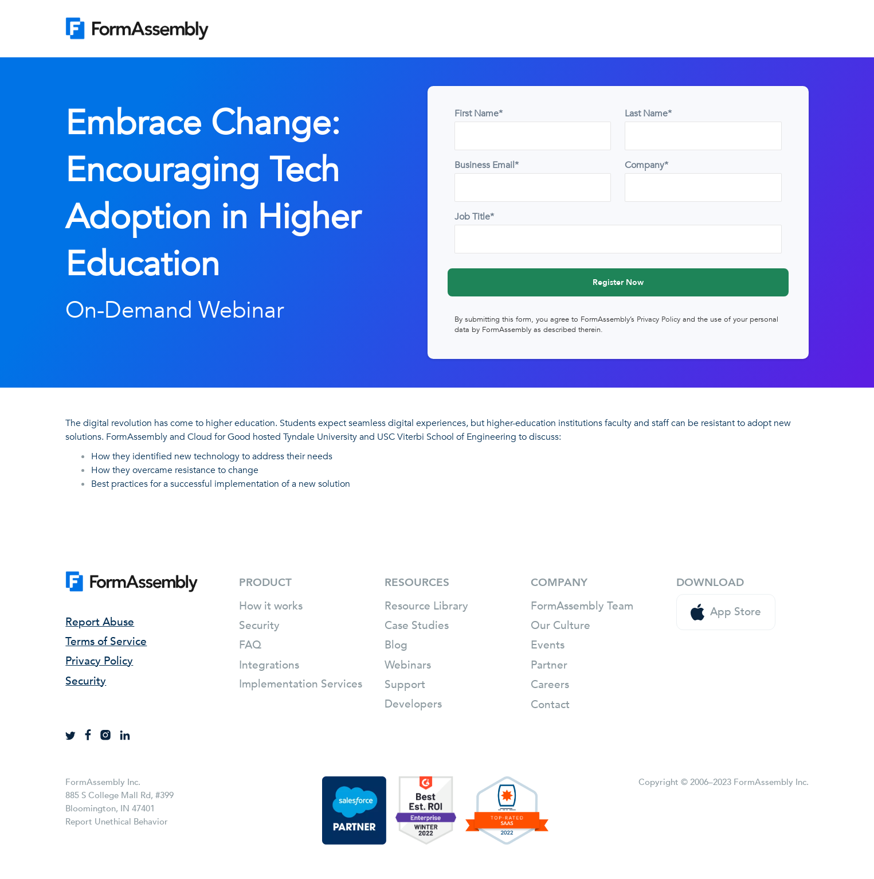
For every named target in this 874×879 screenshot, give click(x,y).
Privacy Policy (658, 319)
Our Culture (560, 625)
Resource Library (426, 606)
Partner (549, 665)
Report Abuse (99, 622)
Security (85, 681)
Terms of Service (106, 641)
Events (548, 645)
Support (405, 684)
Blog (396, 645)
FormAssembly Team (582, 606)
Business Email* (486, 165)
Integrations (269, 665)
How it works (271, 606)
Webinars (408, 665)
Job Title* (474, 217)
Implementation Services (300, 684)
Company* (646, 165)
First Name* (478, 113)
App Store (726, 612)
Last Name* (648, 113)
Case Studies (417, 625)
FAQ (250, 645)
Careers (550, 684)
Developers (413, 704)
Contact (550, 704)
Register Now (618, 282)
